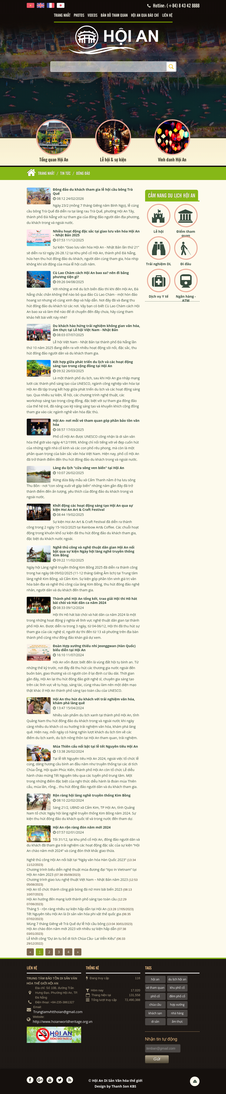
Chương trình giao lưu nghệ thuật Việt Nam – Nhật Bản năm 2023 (77, 879)
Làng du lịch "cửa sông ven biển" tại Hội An (88, 467)
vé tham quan (155, 988)
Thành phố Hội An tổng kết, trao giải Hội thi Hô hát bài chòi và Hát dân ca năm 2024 (95, 600)
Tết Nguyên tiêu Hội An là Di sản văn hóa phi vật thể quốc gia (74, 914)
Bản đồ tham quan (114, 15)
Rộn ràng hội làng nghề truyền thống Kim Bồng (92, 795)
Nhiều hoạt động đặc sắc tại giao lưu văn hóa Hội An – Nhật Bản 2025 (96, 233)
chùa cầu (155, 1005)
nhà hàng (177, 1013)
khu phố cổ (177, 988)
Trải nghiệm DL (158, 264)
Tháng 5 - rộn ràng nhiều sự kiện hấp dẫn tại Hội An (67, 909)
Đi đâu (185, 264)
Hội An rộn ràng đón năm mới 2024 (82, 827)
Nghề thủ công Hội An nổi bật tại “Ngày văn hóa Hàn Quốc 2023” (76, 859)
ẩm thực (177, 1022)
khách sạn (155, 1013)
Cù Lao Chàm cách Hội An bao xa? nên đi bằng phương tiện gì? (91, 274)
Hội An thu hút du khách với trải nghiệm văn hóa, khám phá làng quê (94, 701)
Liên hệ (167, 15)
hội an (155, 979)
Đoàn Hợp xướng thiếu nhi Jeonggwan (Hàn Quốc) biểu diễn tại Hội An (94, 648)
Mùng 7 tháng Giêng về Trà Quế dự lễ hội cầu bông (66, 923)
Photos (79, 15)
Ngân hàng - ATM (186, 298)
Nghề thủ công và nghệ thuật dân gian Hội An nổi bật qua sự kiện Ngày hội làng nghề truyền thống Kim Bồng (94, 551)
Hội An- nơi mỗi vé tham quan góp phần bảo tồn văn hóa (96, 422)
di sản (155, 1022)
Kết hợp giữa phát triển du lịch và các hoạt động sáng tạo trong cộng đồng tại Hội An (93, 363)
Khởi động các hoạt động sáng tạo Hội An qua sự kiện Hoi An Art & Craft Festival (93, 507)
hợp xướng (177, 1005)
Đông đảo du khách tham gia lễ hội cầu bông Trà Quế (93, 191)
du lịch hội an (177, 979)
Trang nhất (62, 15)
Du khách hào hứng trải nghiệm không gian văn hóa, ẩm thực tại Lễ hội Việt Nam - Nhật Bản (96, 327)
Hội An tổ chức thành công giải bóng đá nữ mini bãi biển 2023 (74, 889)
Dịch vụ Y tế (158, 296)
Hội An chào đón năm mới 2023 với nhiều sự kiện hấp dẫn (71, 928)
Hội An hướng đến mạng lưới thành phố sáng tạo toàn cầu (72, 899)
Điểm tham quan (186, 233)
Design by (115, 1086)
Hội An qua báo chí (145, 15)
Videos (92, 15)
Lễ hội (159, 231)
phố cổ (155, 996)
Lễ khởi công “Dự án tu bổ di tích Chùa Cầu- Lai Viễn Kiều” (71, 938)
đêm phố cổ (177, 996)
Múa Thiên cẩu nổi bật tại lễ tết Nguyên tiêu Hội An (95, 746)
